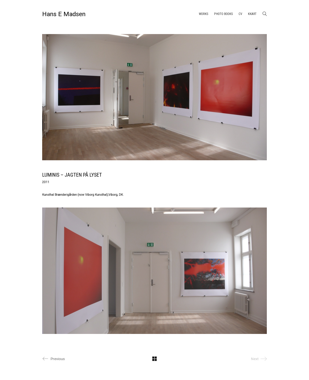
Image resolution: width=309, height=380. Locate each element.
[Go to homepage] (64, 14)
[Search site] (264, 14)
